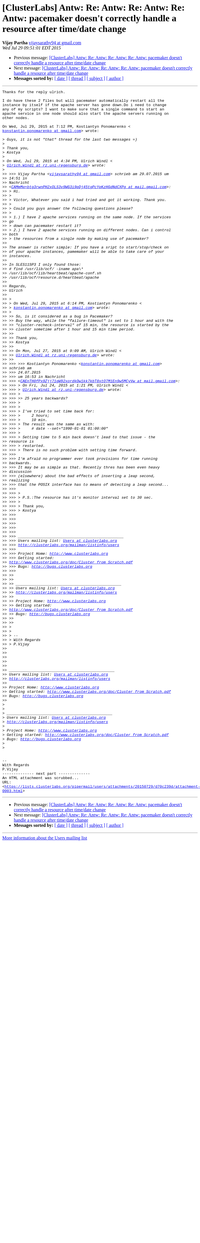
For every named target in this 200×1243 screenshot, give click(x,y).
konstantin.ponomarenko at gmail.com (41, 139)
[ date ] (60, 78)
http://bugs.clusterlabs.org (61, 662)
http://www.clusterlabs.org (79, 646)
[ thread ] (77, 78)
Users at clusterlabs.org (90, 631)
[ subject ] (96, 78)
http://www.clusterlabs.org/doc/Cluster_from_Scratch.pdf (71, 656)
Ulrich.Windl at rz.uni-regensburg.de (47, 180)
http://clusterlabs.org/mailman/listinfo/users (68, 636)
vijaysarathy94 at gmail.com (55, 42)
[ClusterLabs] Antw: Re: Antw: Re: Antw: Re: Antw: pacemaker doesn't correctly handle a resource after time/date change (98, 60)
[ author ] (115, 78)
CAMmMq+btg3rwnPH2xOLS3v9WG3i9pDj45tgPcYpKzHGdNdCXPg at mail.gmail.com (88, 206)
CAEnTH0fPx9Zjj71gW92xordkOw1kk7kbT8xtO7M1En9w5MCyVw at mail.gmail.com (97, 439)
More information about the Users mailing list (44, 978)
